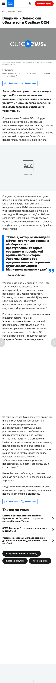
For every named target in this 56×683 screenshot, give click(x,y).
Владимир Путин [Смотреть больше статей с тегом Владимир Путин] (15, 560)
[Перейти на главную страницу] (10, 3)
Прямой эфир (44, 3)
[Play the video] (28, 44)
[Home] (3, 11)
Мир (20, 12)
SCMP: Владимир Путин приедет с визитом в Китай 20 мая (24, 529)
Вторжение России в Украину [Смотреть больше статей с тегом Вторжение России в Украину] (21, 553)
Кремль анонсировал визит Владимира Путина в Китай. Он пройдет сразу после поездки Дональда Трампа (22, 518)
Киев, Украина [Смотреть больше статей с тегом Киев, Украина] (40, 560)
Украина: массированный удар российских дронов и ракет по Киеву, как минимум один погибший (24, 540)
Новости (11, 12)
